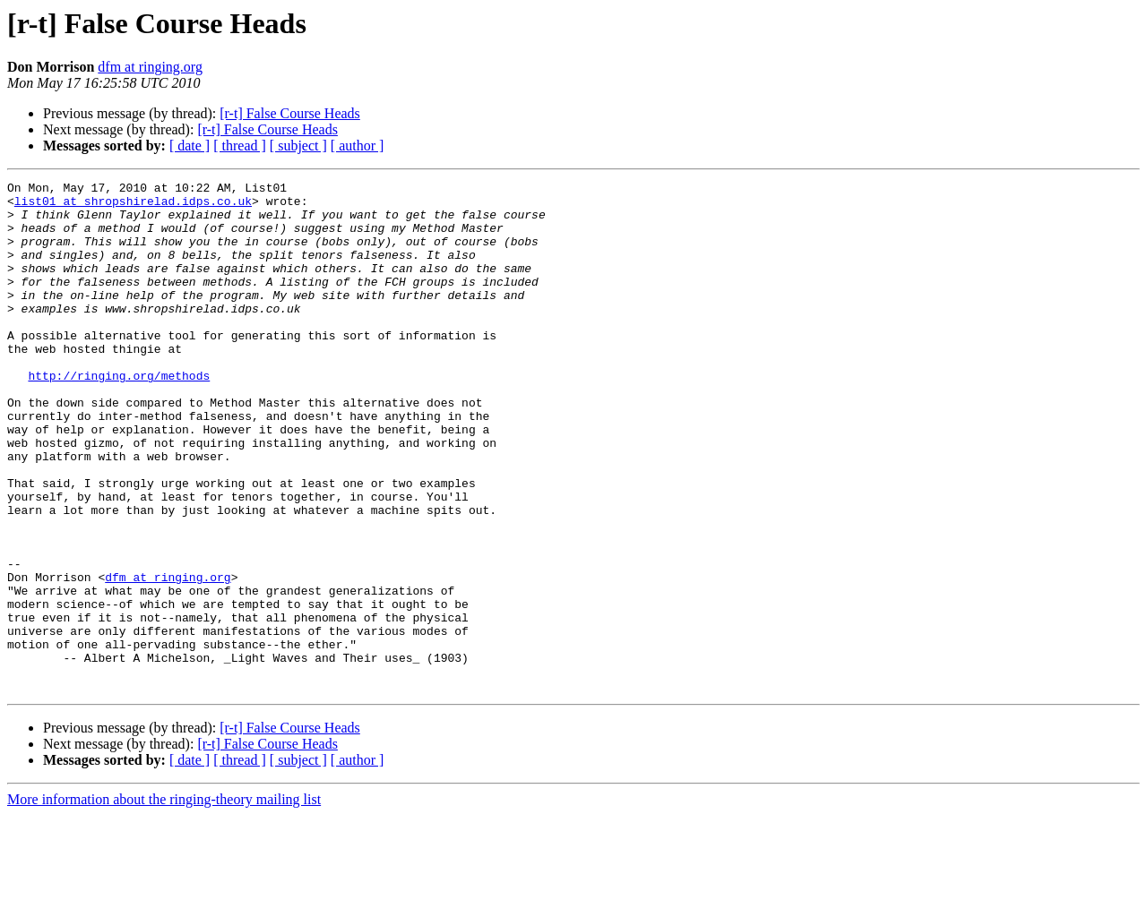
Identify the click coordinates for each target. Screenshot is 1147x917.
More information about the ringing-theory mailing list (164, 901)
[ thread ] (239, 145)
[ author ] (357, 145)
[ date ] (189, 145)
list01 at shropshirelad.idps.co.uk (133, 206)
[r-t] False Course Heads (290, 113)
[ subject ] (298, 145)
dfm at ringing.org (150, 66)
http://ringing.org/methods (119, 415)
